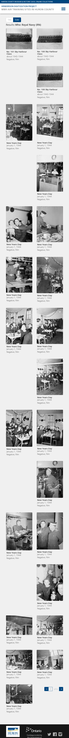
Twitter (49, 734)
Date (17, 19)
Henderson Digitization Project (19, 6)
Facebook (55, 734)
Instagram (60, 734)
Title (9, 19)
